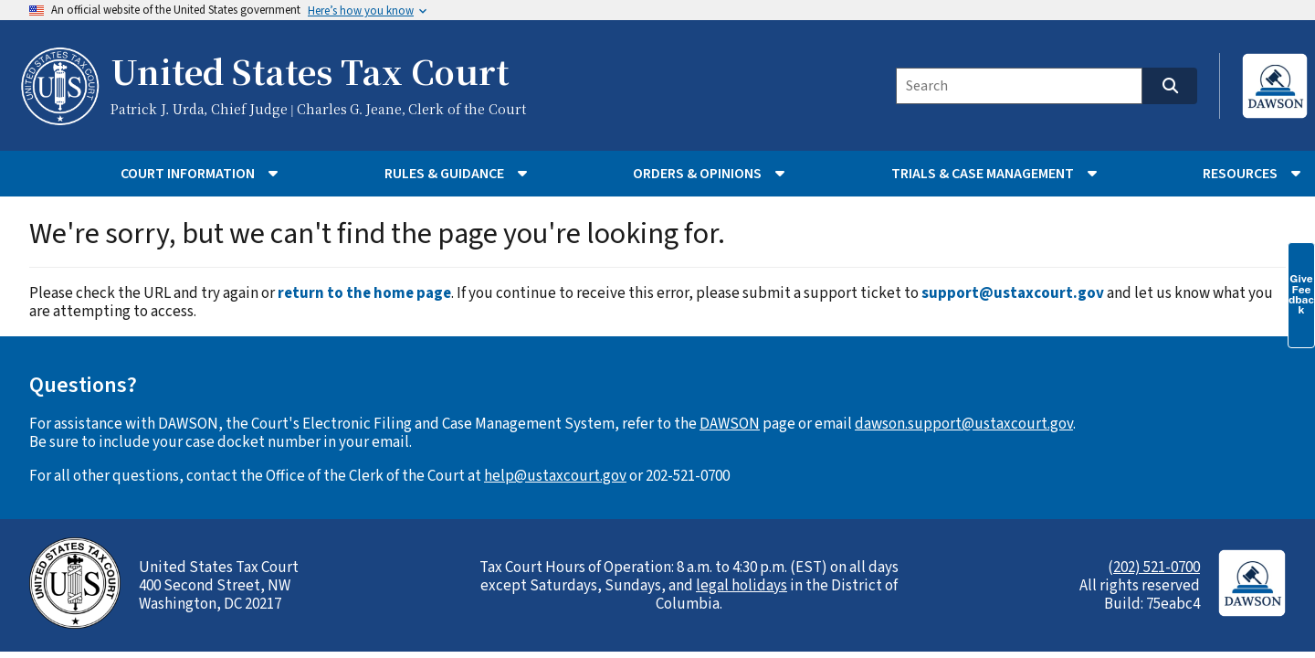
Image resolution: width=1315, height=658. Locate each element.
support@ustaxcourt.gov (1012, 293)
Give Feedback (1301, 294)
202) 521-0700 (1156, 567)
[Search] (1019, 86)
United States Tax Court (309, 74)
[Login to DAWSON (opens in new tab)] (1263, 86)
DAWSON (730, 424)
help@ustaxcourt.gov (555, 476)
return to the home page (364, 293)
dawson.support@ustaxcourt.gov (964, 424)
